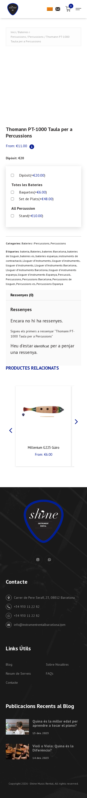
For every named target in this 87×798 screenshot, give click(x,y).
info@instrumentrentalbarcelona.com (35, 625)
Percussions (36, 36)
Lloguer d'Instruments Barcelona (55, 265)
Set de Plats (36, 198)
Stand (31, 215)
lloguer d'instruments (66, 260)
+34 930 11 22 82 (23, 607)
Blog (9, 664)
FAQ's (49, 673)
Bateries (35, 251)
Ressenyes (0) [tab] (21, 295)
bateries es (27, 256)
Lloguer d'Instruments (37, 260)
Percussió (64, 274)
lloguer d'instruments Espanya (37, 274)
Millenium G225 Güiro (43, 447)
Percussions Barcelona (36, 279)
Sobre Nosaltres (57, 664)
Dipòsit (32, 175)
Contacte (12, 682)
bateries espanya (46, 256)
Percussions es (25, 284)
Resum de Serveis (18, 673)
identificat (41, 346)
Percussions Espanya (49, 284)
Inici (13, 32)
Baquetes (33, 192)
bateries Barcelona (54, 251)
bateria (24, 251)
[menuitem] (50, 9)
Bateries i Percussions (35, 243)
